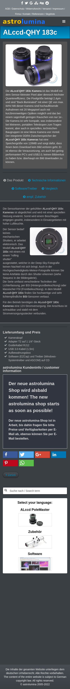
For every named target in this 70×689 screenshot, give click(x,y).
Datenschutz (18, 8)
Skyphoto (50, 14)
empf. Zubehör (36, 196)
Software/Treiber (26, 188)
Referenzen (38, 14)
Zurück (11, 474)
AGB (7, 8)
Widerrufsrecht (33, 8)
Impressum (58, 8)
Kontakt (26, 14)
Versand (47, 8)
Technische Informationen (49, 180)
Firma (18, 14)
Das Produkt (15, 180)
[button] (10, 454)
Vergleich (51, 188)
